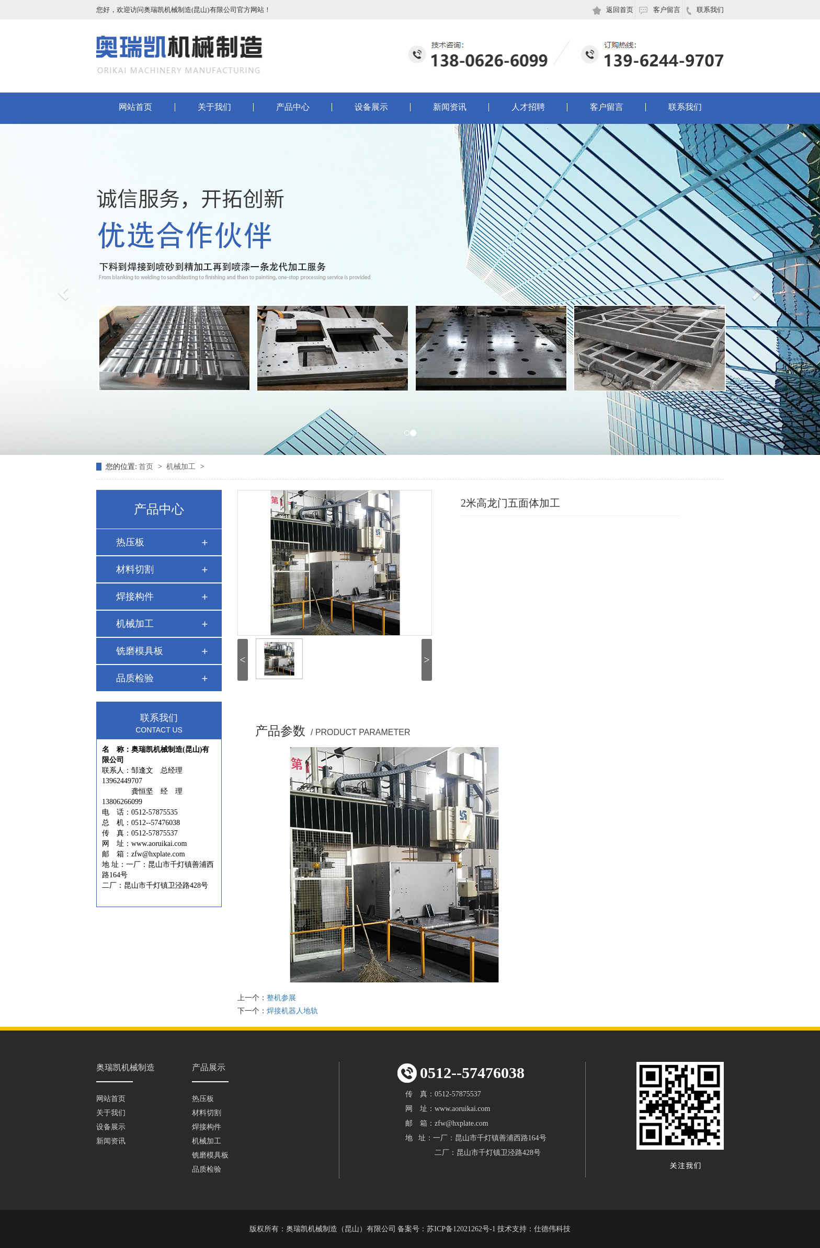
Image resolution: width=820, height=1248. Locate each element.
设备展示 (371, 107)
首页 (147, 467)
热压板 (130, 542)
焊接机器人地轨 (292, 1011)
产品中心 (293, 107)
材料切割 (135, 569)
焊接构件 (135, 596)
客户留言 (659, 10)
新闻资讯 (449, 107)
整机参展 (281, 998)
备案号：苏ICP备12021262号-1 (446, 1229)
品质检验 (135, 678)
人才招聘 (528, 107)
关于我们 (214, 107)
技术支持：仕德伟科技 (534, 1229)
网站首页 (135, 107)
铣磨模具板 (139, 651)
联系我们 (705, 10)
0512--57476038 (461, 1073)
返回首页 (613, 10)
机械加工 (182, 467)
